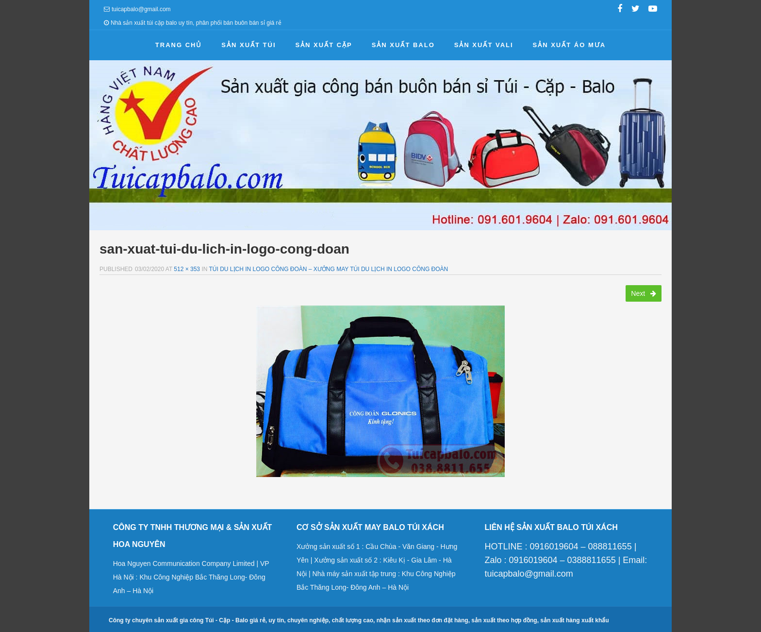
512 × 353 (187, 269)
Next (643, 293)
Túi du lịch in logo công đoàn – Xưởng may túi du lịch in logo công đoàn (328, 269)
